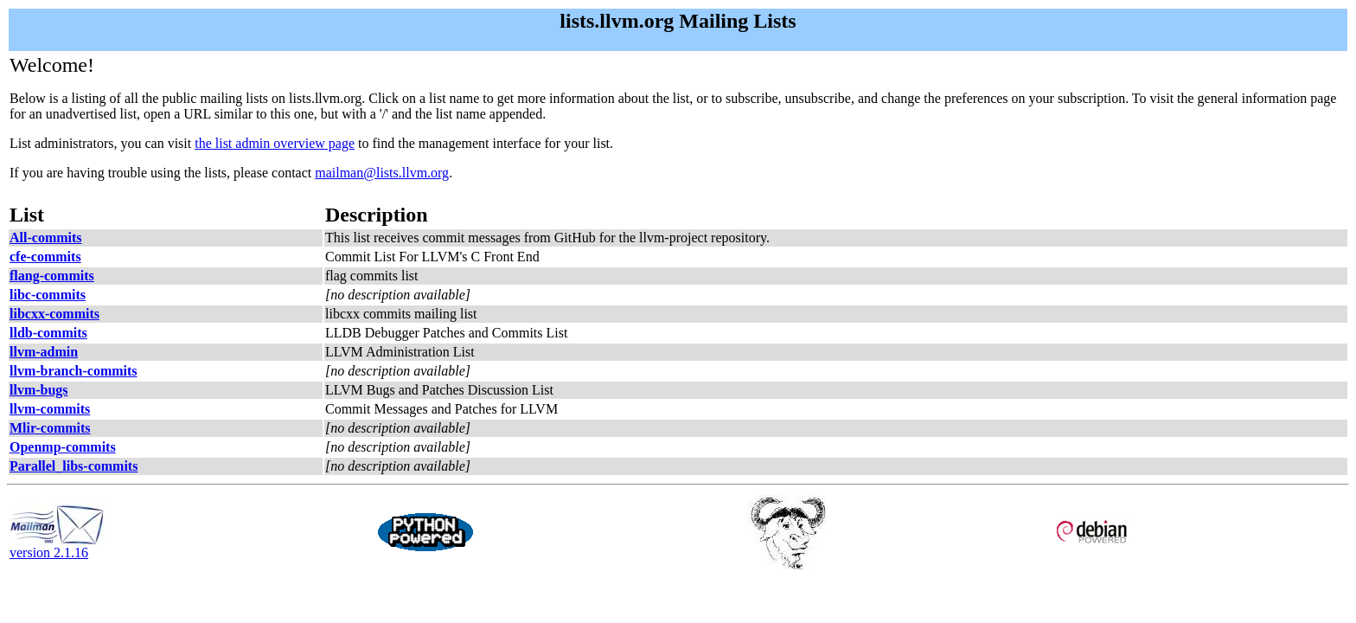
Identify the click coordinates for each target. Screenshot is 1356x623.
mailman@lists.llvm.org (382, 172)
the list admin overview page (275, 143)
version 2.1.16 (57, 546)
